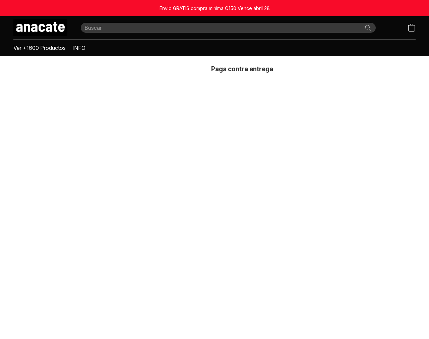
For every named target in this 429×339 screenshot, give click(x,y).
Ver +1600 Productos (39, 48)
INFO (78, 48)
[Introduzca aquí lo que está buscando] (228, 28)
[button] (40, 27)
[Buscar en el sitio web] (368, 27)
